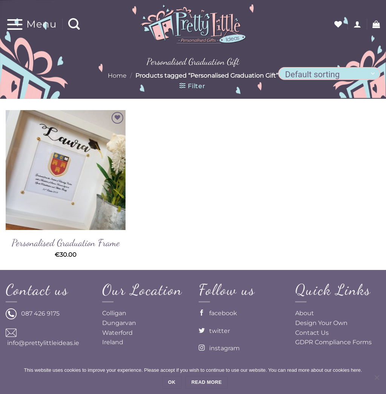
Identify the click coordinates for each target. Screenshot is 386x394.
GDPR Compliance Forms (333, 342)
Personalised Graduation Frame (66, 242)
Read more (206, 382)
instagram (219, 348)
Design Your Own (321, 323)
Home (117, 75)
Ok (172, 382)
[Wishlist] (338, 24)
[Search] (74, 24)
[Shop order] (329, 73)
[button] (31, 24)
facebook (218, 313)
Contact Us (312, 332)
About (304, 313)
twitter (214, 330)
